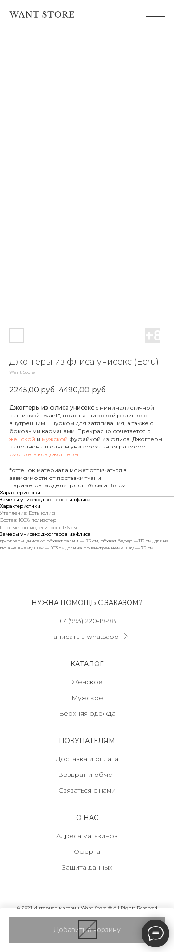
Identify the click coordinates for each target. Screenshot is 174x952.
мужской (55, 438)
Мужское (87, 698)
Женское (87, 682)
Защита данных (87, 867)
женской (22, 438)
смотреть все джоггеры (43, 454)
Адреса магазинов (87, 836)
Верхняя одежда (87, 713)
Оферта (87, 851)
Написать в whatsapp (83, 636)
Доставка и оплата (87, 759)
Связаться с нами (87, 790)
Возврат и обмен (87, 774)
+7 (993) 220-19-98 (87, 621)
